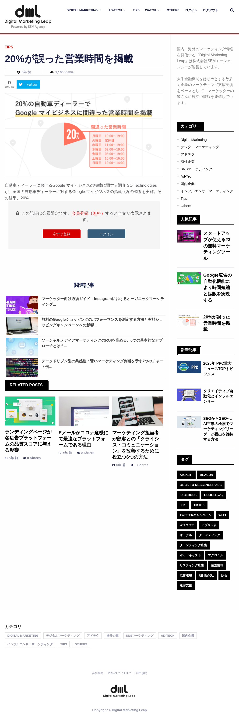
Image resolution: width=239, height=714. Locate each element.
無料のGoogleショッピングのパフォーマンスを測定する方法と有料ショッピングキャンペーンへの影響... (102, 322)
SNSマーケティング (196, 169)
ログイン (191, 10)
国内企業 (188, 184)
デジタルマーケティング (200, 147)
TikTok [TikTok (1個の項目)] (199, 505)
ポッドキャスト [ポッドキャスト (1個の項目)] (190, 555)
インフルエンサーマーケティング (207, 191)
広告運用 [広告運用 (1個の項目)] (186, 575)
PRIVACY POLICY (119, 673)
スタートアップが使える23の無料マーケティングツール (216, 246)
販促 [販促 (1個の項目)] (224, 575)
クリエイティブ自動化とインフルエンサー (218, 396)
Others (173, 10)
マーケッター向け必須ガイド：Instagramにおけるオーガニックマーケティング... (103, 301)
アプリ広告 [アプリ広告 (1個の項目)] (209, 525)
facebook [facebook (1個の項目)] (188, 495)
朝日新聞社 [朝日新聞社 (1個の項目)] (206, 575)
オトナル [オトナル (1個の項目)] (186, 535)
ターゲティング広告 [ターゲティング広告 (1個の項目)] (193, 545)
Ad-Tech (115, 10)
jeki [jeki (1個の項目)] (183, 505)
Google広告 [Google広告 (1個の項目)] (213, 495)
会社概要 (97, 673)
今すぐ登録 (61, 234)
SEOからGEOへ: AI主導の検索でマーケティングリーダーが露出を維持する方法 (218, 429)
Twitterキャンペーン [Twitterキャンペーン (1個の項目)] (195, 515)
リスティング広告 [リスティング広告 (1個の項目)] (192, 565)
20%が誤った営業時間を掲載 (216, 323)
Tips (136, 10)
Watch (150, 10)
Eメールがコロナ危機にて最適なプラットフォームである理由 (83, 438)
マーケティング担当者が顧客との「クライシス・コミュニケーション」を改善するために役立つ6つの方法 (135, 445)
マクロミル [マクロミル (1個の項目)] (215, 555)
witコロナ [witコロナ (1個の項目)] (187, 525)
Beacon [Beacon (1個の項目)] (206, 475)
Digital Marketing (82, 10)
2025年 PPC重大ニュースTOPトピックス (218, 368)
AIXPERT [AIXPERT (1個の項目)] (186, 475)
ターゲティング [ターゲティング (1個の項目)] (209, 535)
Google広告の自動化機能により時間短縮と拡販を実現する (217, 287)
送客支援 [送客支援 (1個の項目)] (186, 585)
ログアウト (210, 10)
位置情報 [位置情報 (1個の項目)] (217, 565)
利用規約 (141, 673)
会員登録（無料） (88, 213)
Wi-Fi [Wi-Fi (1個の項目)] (222, 515)
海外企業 (188, 162)
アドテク (188, 154)
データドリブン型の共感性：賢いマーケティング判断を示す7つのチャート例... (102, 364)
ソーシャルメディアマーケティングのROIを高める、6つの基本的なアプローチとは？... (102, 343)
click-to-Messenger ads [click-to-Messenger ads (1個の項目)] (201, 485)
